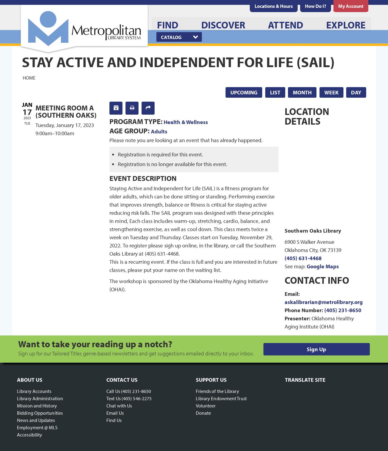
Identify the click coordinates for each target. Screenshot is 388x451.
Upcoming (243, 92)
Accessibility (29, 435)
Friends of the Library (217, 391)
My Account (350, 6)
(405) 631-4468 (303, 258)
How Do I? (315, 6)
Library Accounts (34, 391)
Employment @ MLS (37, 427)
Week (331, 92)
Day (356, 92)
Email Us (115, 413)
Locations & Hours (274, 6)
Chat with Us (119, 406)
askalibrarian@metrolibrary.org (324, 302)
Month (302, 92)
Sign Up (316, 349)
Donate (203, 413)
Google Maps (323, 266)
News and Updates (36, 420)
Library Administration (40, 398)
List (275, 92)
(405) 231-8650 (342, 310)
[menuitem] (274, 6)
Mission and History (37, 406)
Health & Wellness (186, 122)
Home (29, 77)
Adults (159, 131)
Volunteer (206, 406)
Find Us (114, 420)
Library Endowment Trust (221, 398)
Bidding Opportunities (40, 413)
